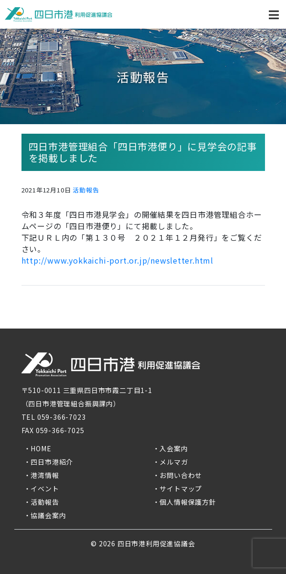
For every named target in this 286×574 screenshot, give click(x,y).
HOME (41, 448)
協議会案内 (48, 515)
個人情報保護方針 (187, 502)
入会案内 (173, 448)
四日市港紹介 (52, 462)
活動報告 (86, 189)
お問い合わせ (180, 475)
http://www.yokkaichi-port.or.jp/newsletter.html (117, 260)
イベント (45, 488)
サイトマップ (180, 488)
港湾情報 (45, 475)
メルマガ (173, 462)
